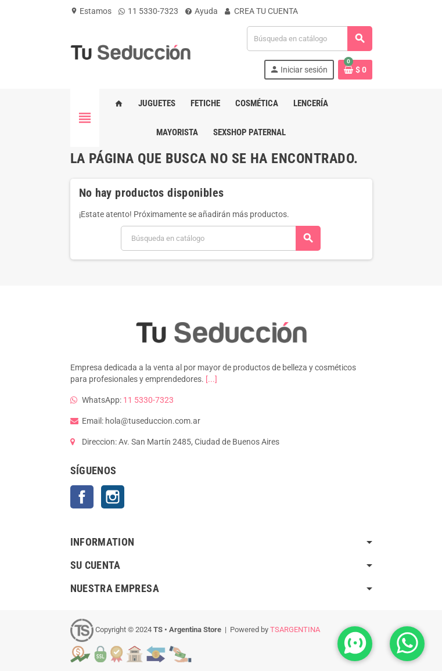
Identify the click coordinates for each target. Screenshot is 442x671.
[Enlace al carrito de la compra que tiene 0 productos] (355, 70)
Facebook (82, 496)
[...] (211, 379)
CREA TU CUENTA (261, 11)
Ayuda (201, 11)
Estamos (91, 11)
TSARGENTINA (295, 630)
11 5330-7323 (148, 11)
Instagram (112, 496)
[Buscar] (309, 38)
